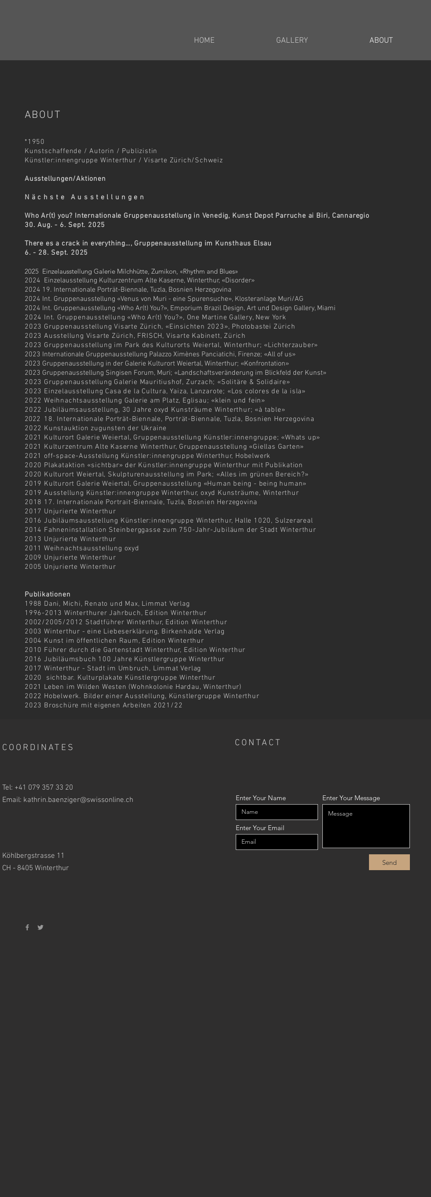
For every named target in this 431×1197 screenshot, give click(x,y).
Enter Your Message (351, 797)
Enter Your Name (261, 797)
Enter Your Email (260, 827)
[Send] (389, 862)
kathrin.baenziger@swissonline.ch (78, 800)
